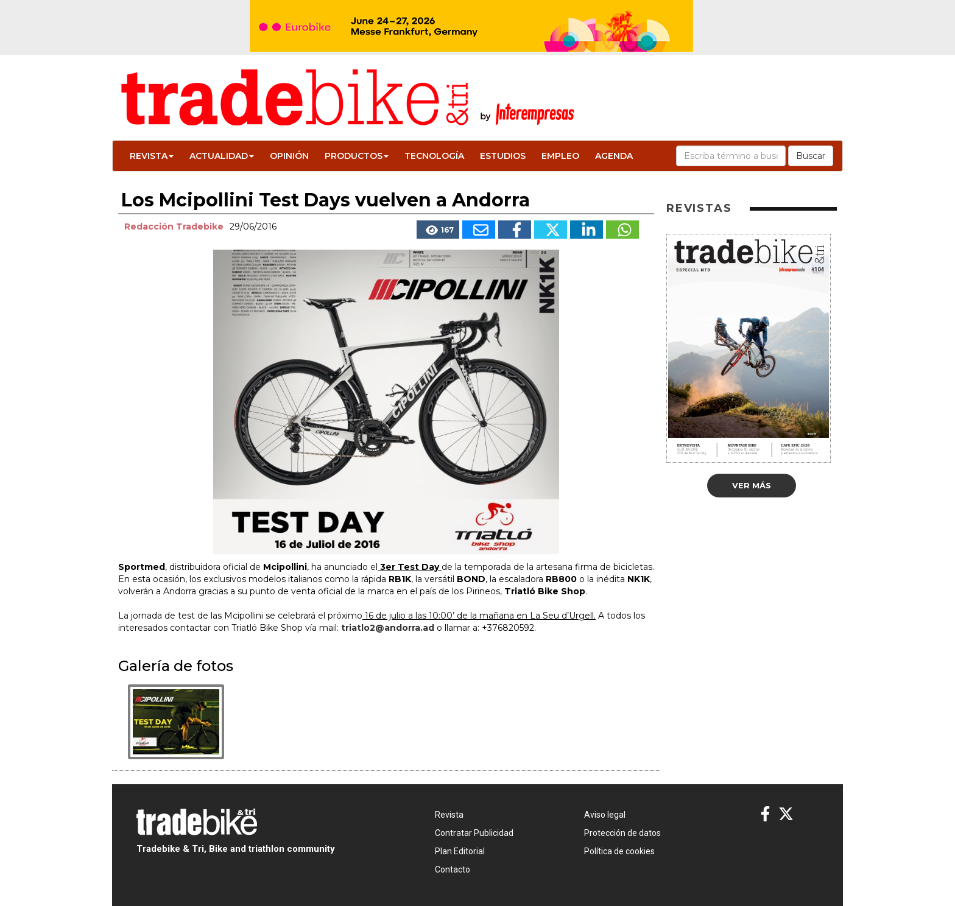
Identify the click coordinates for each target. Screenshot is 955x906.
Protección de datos (622, 833)
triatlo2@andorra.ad (387, 627)
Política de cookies (619, 851)
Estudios (503, 155)
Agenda (614, 155)
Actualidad (221, 155)
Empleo (560, 155)
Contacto (452, 869)
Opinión (289, 155)
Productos (357, 155)
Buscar (810, 155)
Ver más (751, 485)
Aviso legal (605, 815)
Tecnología (434, 155)
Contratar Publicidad (474, 833)
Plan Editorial (460, 851)
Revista (152, 155)
